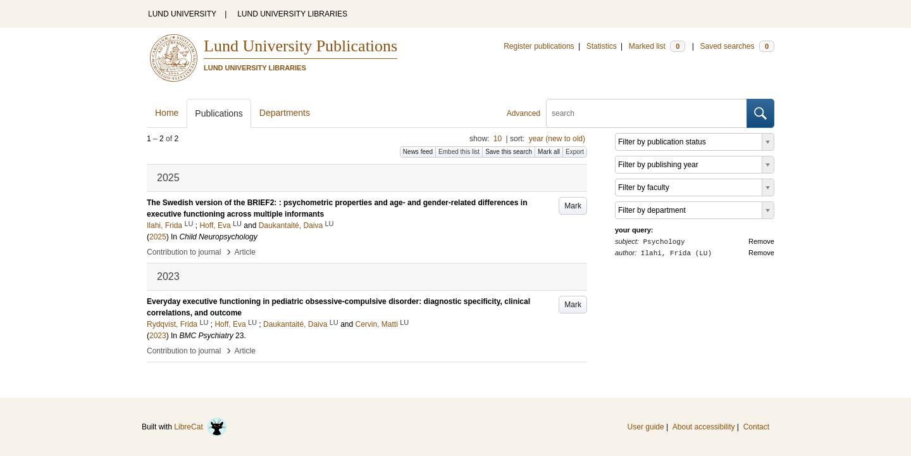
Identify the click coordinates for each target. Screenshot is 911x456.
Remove (761, 241)
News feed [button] (418, 151)
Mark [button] (572, 205)
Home (166, 113)
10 (497, 138)
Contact (756, 426)
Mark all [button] (549, 151)
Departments (284, 113)
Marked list (657, 46)
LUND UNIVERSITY (182, 14)
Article (245, 252)
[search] (646, 113)
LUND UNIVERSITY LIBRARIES (292, 14)
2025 (157, 236)
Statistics (601, 46)
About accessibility (703, 426)
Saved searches (737, 46)
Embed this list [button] (459, 151)
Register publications (539, 46)
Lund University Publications (300, 46)
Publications (219, 113)
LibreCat (200, 427)
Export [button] (575, 151)
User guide (646, 426)
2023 (157, 335)
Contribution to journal (184, 252)
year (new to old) (557, 138)
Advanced (523, 113)
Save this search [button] (508, 151)
